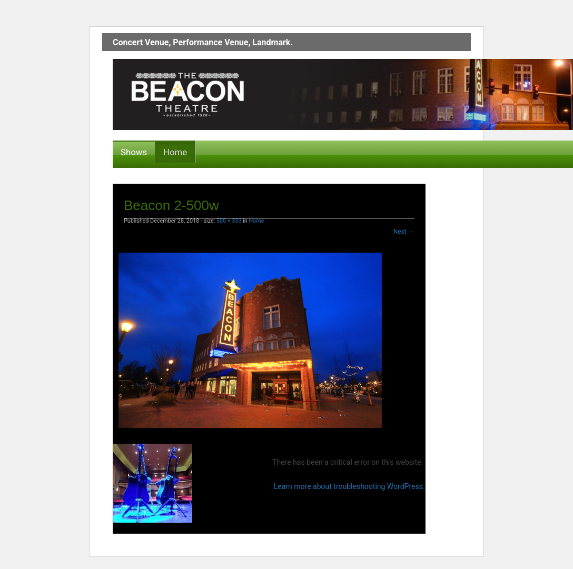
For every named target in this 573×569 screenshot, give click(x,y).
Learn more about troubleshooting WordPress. (349, 486)
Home (175, 152)
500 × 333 (229, 220)
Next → (403, 231)
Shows (134, 152)
